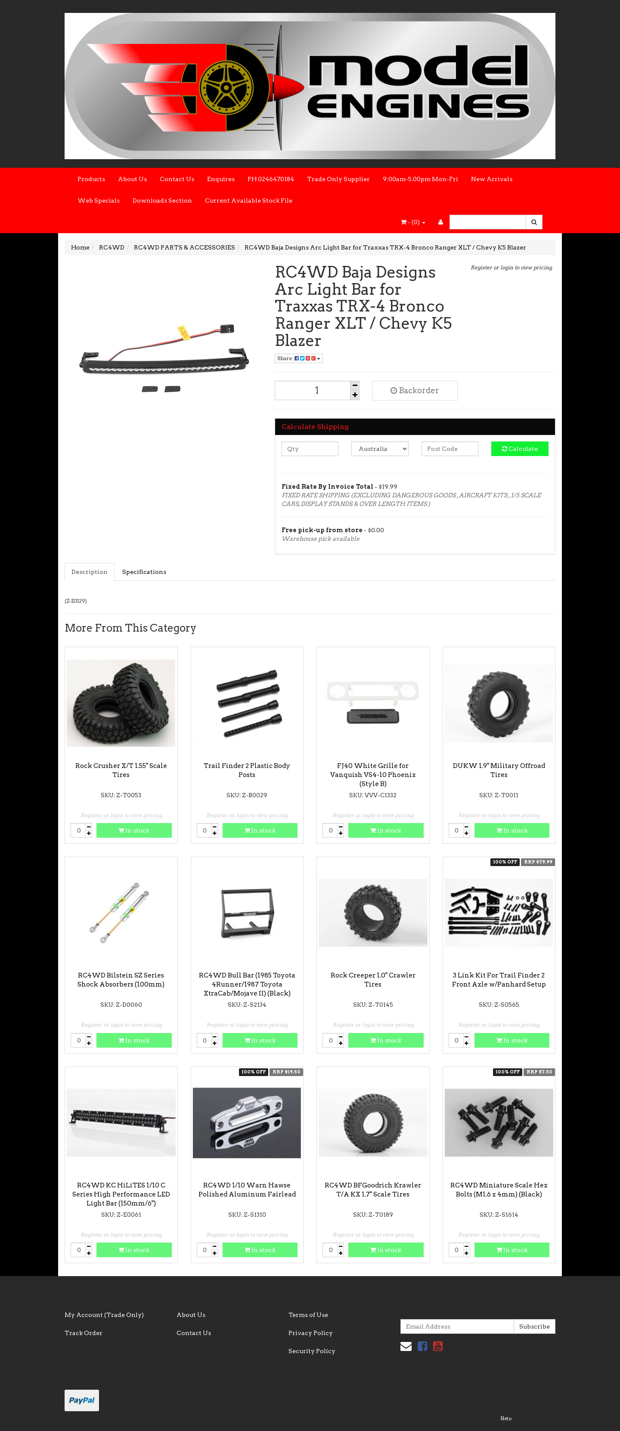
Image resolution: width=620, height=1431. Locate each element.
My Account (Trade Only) (104, 1314)
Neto (506, 1419)
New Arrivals (491, 179)
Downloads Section (162, 200)
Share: (298, 358)
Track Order (83, 1332)
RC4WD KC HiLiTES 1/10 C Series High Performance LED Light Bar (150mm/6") (121, 1194)
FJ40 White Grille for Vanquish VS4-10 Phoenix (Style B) (373, 775)
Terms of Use (308, 1314)
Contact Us (177, 179)
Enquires (221, 179)
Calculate (520, 448)
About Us (132, 179)
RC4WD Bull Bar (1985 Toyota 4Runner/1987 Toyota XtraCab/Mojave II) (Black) (247, 984)
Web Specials (99, 200)
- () (413, 222)
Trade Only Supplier (338, 179)
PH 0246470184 (271, 179)
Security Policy (311, 1351)
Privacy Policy (310, 1332)
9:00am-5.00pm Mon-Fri (420, 179)
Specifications (144, 571)
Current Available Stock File (248, 200)
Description (89, 571)
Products (91, 179)
